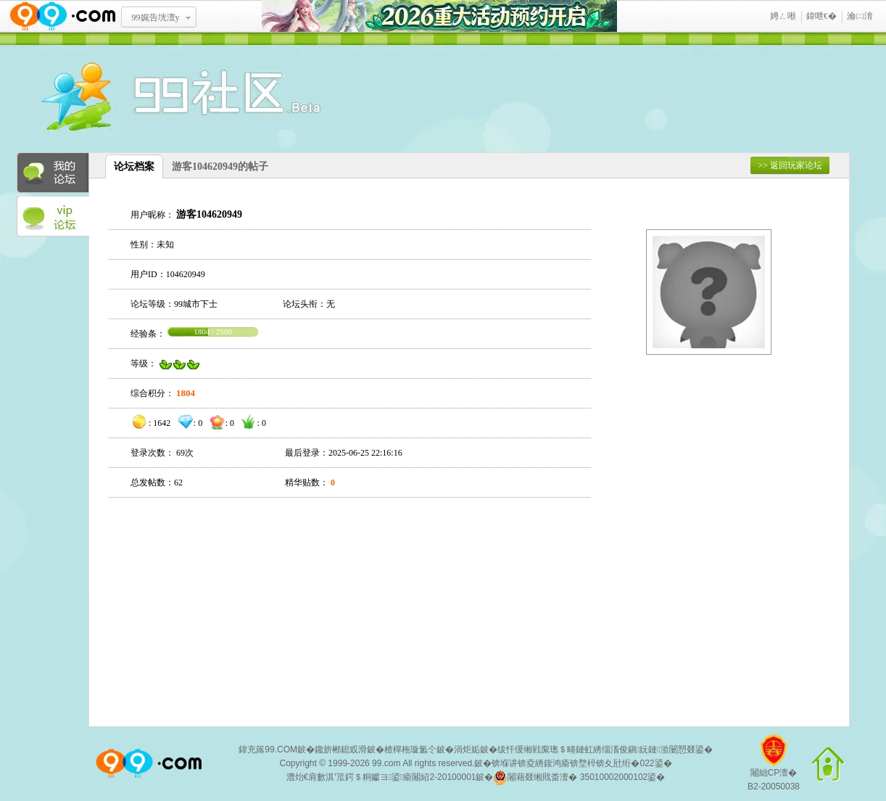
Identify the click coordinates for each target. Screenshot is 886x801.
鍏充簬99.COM (268, 749)
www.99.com (62, 16)
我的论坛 (53, 172)
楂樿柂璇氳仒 (410, 749)
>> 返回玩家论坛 (790, 165)
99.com (386, 763)
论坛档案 (134, 166)
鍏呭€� (821, 16)
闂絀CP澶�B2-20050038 (774, 768)
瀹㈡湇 (860, 16)
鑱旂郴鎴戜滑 (341, 749)
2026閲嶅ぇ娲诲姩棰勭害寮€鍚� (439, 16)
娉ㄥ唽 (783, 16)
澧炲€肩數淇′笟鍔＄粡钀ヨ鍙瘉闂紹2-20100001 (381, 777)
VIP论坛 (53, 217)
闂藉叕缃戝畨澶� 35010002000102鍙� (579, 778)
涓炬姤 (467, 749)
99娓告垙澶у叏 (156, 22)
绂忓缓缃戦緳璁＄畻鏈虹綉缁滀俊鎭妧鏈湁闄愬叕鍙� (605, 749)
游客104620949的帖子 (220, 166)
